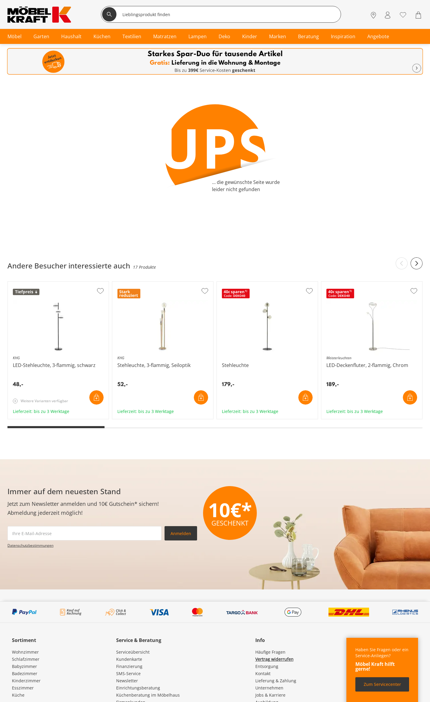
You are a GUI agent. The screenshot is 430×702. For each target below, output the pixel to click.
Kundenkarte (129, 659)
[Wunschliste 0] (403, 14)
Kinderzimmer (26, 680)
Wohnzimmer (25, 652)
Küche (18, 695)
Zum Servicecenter (382, 684)
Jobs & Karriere (270, 695)
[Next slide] (417, 263)
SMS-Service (128, 673)
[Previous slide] (402, 263)
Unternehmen (269, 688)
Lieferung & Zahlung (275, 680)
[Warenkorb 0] (419, 15)
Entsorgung (266, 666)
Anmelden (181, 533)
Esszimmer (23, 688)
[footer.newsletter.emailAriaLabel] (84, 533)
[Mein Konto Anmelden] (387, 15)
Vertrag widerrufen (274, 659)
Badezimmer (24, 673)
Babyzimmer (24, 666)
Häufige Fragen (270, 652)
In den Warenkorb (96, 397)
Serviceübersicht (133, 652)
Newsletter (127, 680)
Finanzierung (129, 666)
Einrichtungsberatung (138, 688)
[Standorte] (373, 15)
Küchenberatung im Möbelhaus (148, 695)
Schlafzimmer (25, 659)
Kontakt (263, 673)
